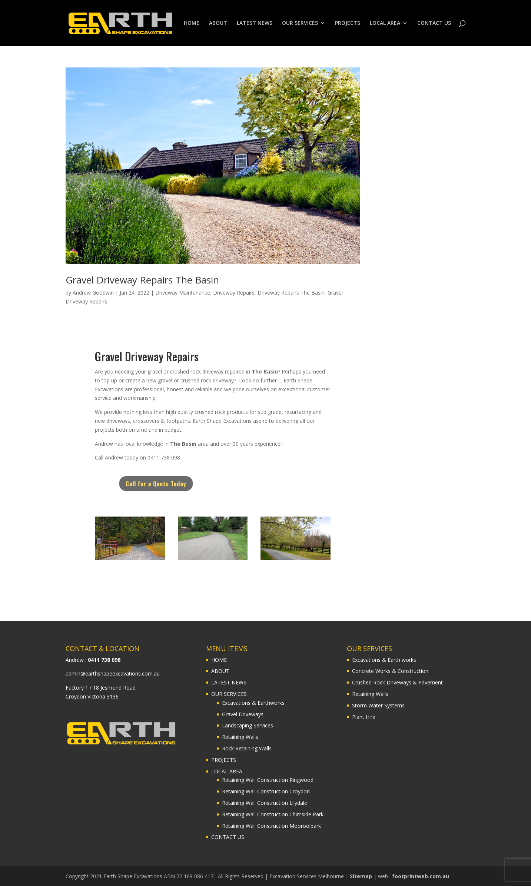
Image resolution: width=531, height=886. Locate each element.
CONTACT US (434, 23)
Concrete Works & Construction (390, 670)
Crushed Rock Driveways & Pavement (397, 682)
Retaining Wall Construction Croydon (266, 791)
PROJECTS (347, 23)
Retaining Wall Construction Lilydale (264, 802)
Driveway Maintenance (182, 292)
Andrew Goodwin (93, 292)
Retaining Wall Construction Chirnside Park (272, 814)
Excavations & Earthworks (253, 702)
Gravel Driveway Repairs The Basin (142, 279)
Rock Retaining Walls (247, 748)
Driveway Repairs (234, 292)
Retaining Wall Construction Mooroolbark (271, 825)
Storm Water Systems (378, 705)
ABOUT (218, 23)
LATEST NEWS (254, 23)
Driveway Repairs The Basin (291, 292)
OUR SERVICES (300, 23)
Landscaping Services (247, 725)
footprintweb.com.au (420, 876)
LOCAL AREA (385, 23)
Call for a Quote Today (171, 483)
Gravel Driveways (242, 714)
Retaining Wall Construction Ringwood (267, 779)
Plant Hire (363, 716)
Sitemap (361, 876)
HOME (191, 23)
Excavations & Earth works (384, 659)
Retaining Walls (240, 736)
